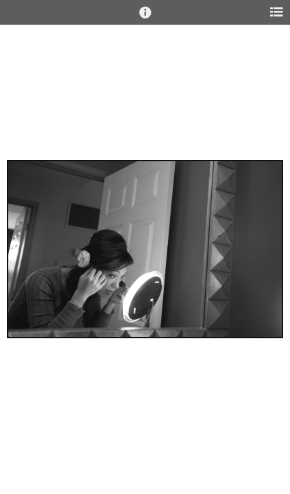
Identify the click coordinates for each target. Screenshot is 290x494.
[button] (145, 18)
